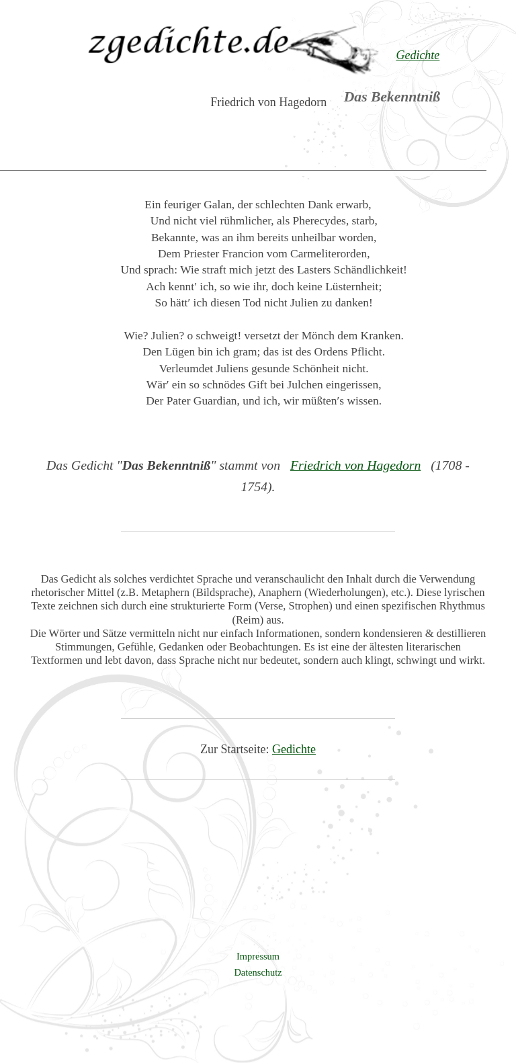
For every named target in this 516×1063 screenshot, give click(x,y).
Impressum (258, 956)
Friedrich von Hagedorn (355, 465)
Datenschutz (258, 972)
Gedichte (294, 749)
